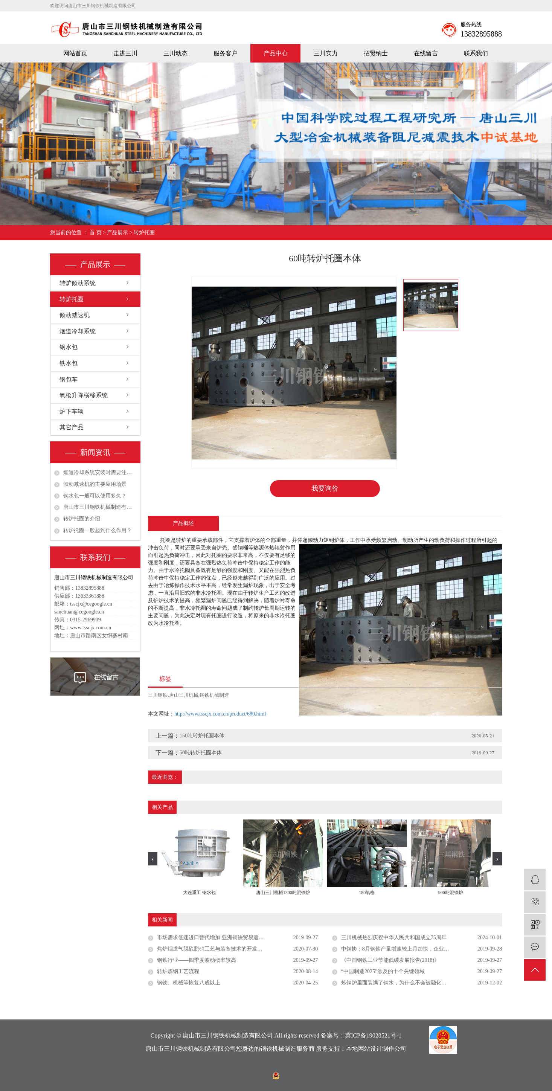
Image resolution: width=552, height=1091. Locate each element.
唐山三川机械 (183, 695)
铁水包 (68, 363)
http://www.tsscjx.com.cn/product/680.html (220, 714)
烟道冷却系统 (77, 331)
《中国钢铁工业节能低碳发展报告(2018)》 (390, 960)
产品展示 (117, 232)
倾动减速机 (74, 315)
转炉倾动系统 (77, 283)
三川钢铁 (158, 695)
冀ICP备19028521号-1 (373, 1035)
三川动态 (175, 53)
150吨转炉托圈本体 (202, 736)
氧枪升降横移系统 (83, 395)
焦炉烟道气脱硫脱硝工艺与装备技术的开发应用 (212, 949)
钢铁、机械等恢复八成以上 (188, 983)
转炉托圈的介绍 (81, 519)
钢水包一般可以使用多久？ (95, 496)
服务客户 (225, 53)
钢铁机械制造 (214, 695)
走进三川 (125, 53)
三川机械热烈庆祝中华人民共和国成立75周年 (394, 937)
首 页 (96, 232)
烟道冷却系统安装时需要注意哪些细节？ (99, 472)
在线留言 (426, 53)
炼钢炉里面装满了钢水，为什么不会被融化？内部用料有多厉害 (415, 983)
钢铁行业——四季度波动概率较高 (196, 960)
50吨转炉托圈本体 (201, 752)
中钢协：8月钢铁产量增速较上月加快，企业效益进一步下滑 (411, 949)
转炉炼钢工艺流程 (178, 971)
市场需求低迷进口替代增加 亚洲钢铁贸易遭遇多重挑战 (221, 937)
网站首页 (75, 53)
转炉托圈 (144, 232)
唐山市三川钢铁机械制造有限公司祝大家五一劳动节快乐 (99, 507)
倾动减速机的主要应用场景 (95, 484)
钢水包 (68, 347)
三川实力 (326, 53)
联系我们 (476, 53)
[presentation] (152, 858)
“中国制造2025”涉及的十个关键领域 (383, 971)
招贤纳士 (376, 53)
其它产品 (71, 427)
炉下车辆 (71, 411)
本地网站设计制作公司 (376, 1048)
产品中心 (276, 53)
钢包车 (68, 379)
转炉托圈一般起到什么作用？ (97, 530)
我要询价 (325, 488)
